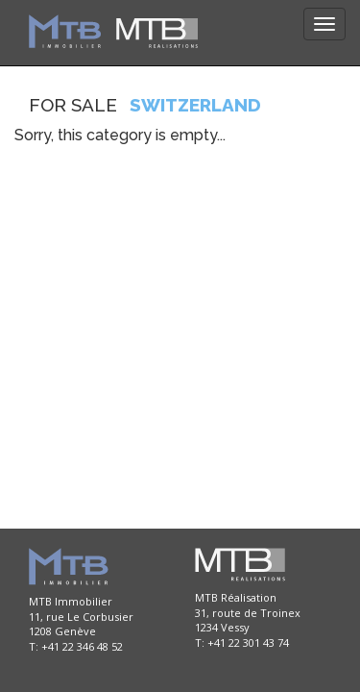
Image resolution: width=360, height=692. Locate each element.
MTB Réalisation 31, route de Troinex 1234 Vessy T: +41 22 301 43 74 (247, 620)
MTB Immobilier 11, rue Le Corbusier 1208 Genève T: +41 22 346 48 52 (81, 624)
